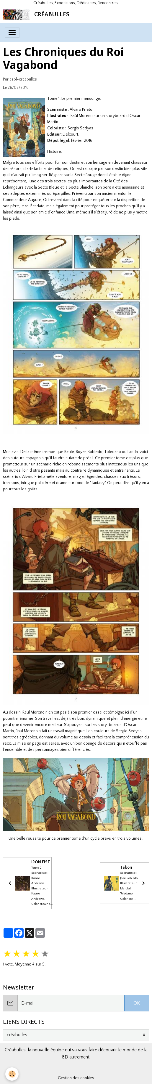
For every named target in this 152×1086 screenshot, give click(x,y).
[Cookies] (12, 1074)
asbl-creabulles (23, 79)
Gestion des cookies (76, 1078)
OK (136, 1003)
